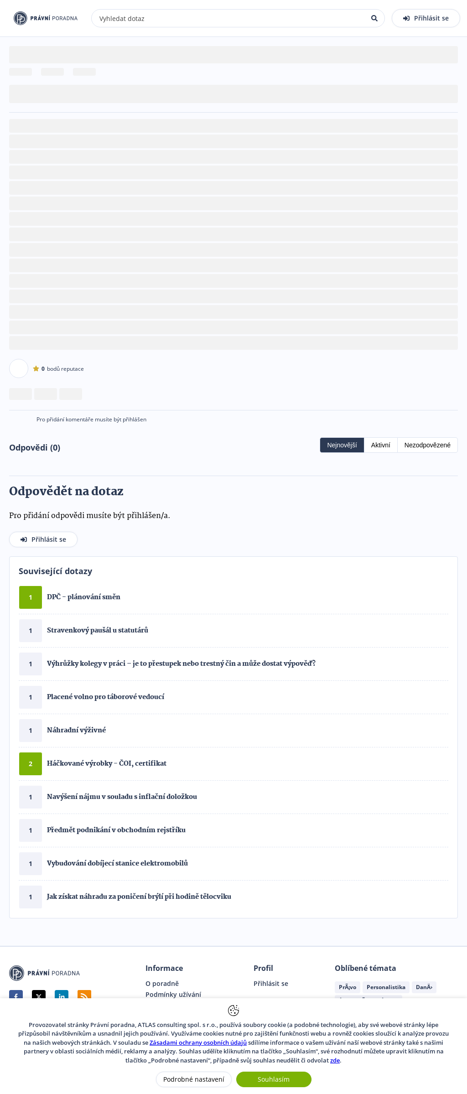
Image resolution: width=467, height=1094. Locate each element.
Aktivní (380, 445)
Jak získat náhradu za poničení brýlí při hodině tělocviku (139, 897)
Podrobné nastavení (193, 1079)
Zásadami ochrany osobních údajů (198, 1042)
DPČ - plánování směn (83, 597)
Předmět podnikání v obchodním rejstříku (116, 830)
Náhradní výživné (76, 730)
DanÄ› (424, 987)
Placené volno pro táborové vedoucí (105, 697)
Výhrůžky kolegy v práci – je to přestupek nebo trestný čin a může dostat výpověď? (181, 663)
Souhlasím (274, 1079)
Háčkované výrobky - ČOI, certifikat (106, 763)
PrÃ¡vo (347, 987)
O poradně (162, 983)
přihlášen (134, 419)
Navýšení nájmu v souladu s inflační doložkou (122, 797)
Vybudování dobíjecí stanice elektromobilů (117, 863)
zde (335, 1060)
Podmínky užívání (173, 994)
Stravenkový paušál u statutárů (97, 630)
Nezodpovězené (428, 445)
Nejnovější (342, 445)
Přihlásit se (271, 983)
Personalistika (386, 987)
